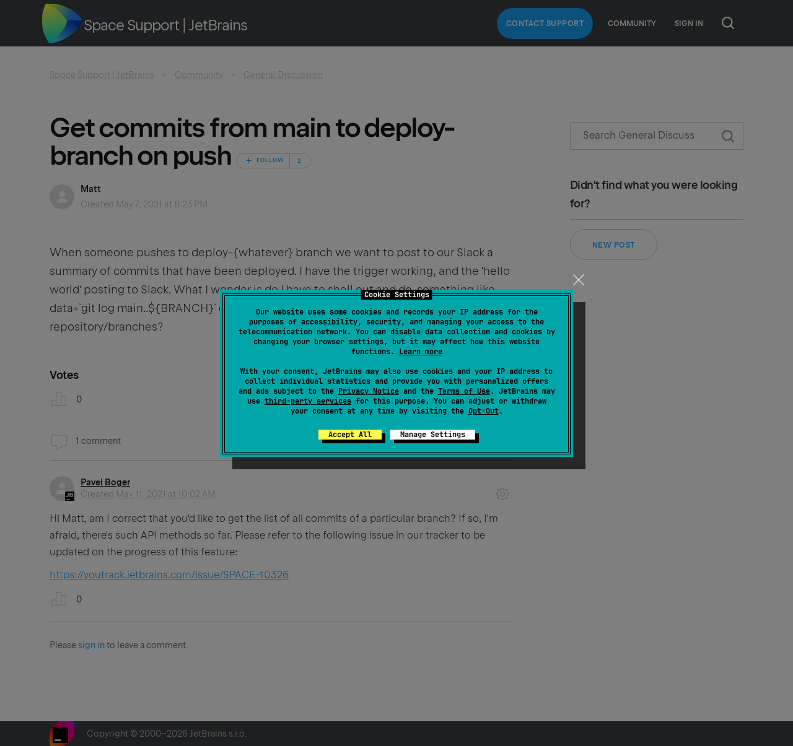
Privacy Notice (368, 391)
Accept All (350, 435)
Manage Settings (432, 435)
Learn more (420, 352)
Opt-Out (483, 411)
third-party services (308, 401)
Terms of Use (464, 391)
